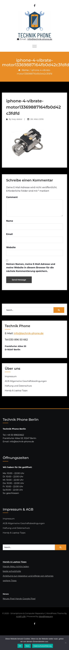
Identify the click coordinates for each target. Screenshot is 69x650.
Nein (27, 646)
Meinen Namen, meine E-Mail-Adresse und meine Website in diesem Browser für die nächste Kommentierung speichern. (30, 267)
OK (20, 646)
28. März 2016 (36, 119)
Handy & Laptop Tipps (16, 390)
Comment (12, 197)
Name (9, 221)
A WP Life (21, 616)
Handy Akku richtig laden (16, 566)
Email (9, 234)
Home (25, 70)
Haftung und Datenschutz (18, 385)
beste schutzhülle (12, 571)
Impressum (11, 376)
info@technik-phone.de (39, 39)
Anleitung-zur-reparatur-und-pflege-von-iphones (28, 576)
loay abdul (17, 119)
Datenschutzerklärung (43, 646)
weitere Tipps (9, 580)
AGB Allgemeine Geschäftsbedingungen (26, 381)
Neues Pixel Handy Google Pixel (19, 598)
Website (11, 247)
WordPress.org (46, 616)
